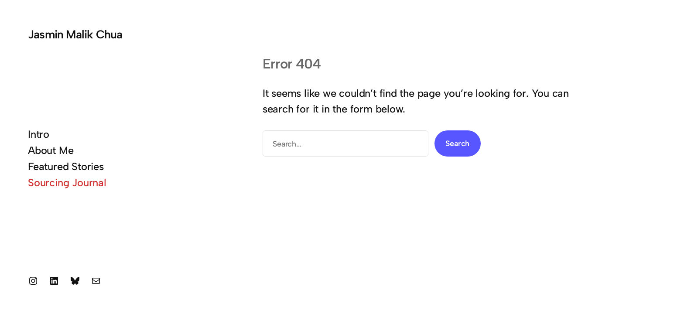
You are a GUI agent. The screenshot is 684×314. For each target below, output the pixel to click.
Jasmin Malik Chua (75, 34)
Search (457, 143)
